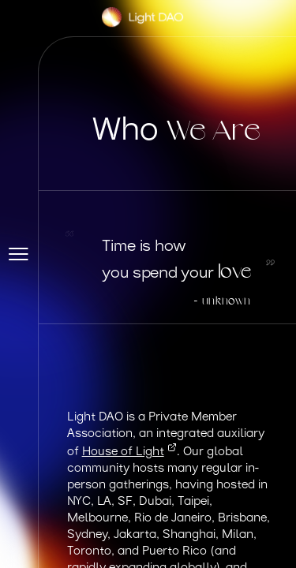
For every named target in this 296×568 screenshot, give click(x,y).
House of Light (129, 452)
